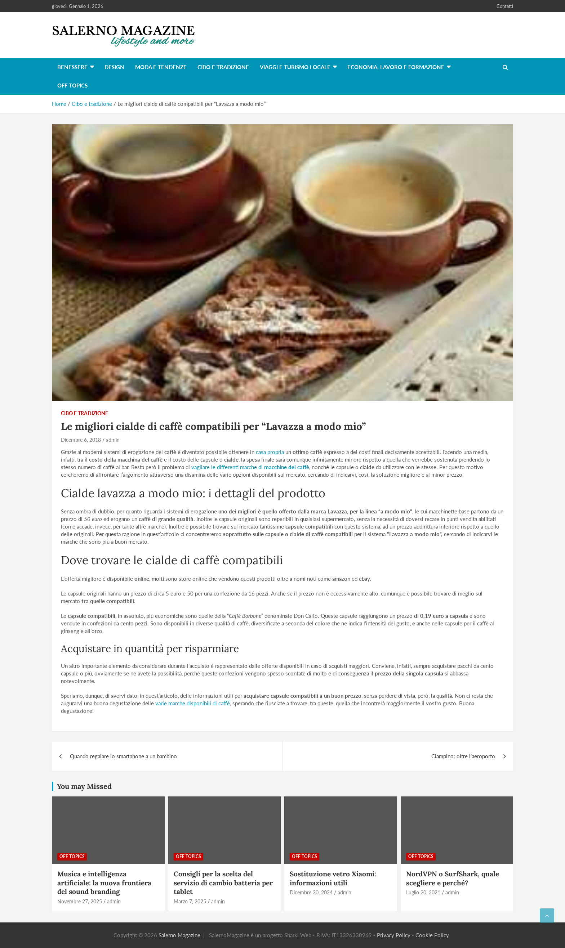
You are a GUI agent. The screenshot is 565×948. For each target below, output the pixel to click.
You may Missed (84, 786)
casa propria (270, 452)
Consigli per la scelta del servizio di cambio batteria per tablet (223, 883)
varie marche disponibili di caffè (192, 703)
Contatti (505, 6)
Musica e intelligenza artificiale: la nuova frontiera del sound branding (104, 883)
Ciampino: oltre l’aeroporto (463, 756)
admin (113, 440)
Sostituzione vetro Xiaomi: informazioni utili (333, 878)
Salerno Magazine (179, 935)
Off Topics (72, 85)
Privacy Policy (393, 935)
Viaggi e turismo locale (295, 67)
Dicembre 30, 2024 (311, 892)
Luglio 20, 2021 (423, 892)
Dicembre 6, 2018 (81, 440)
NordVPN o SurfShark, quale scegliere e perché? (452, 878)
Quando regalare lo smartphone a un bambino (123, 756)
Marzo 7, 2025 (190, 901)
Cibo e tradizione (223, 67)
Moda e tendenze (161, 67)
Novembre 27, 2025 (79, 901)
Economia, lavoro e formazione (395, 67)
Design (114, 67)
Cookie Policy (432, 935)
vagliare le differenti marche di (250, 467)
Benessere (72, 67)
